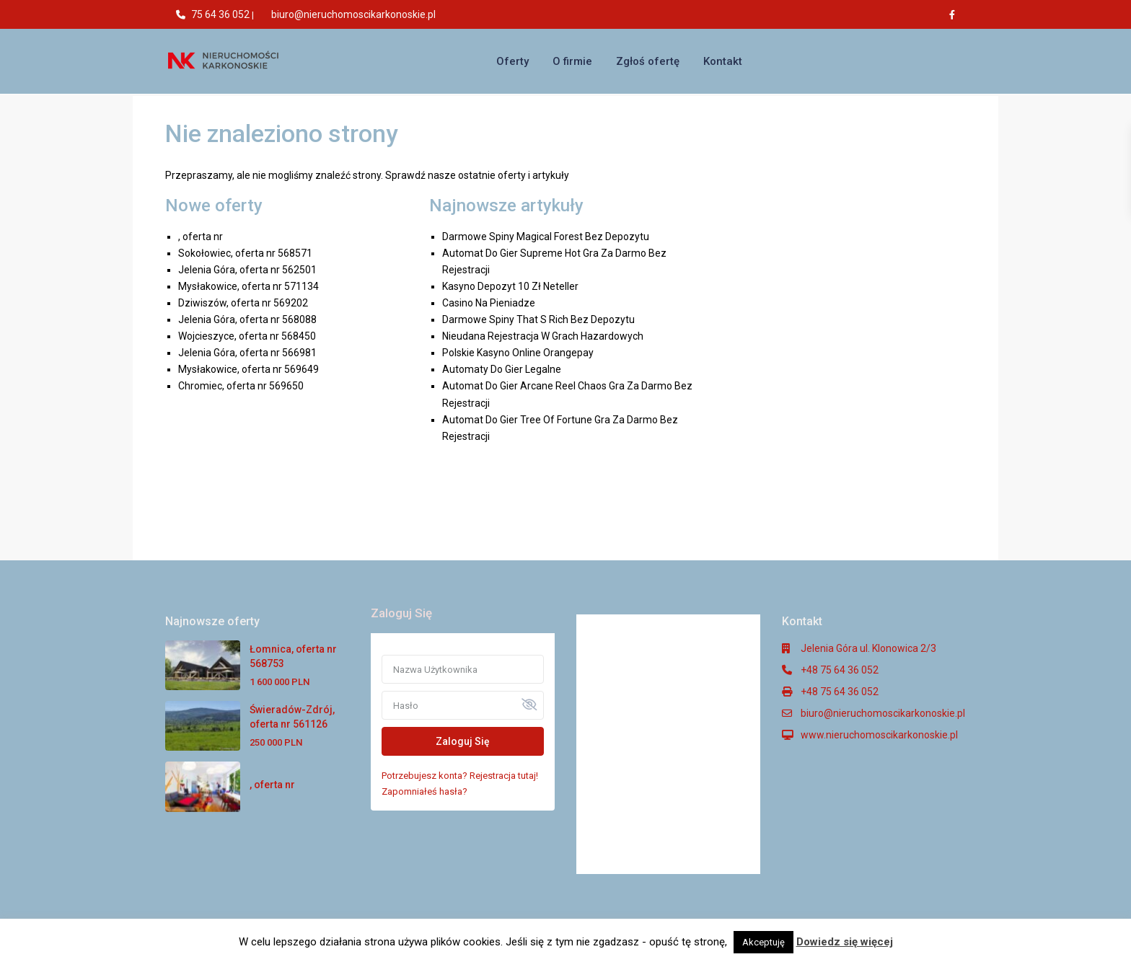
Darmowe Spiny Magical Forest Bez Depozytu (545, 236)
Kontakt (722, 61)
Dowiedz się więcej (844, 941)
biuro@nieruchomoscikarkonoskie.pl (353, 14)
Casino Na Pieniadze (488, 303)
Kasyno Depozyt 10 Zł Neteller (510, 286)
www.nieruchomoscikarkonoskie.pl (879, 735)
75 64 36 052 (220, 14)
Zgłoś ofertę (647, 61)
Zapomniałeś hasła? (424, 791)
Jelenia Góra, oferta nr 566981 (247, 352)
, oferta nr (200, 236)
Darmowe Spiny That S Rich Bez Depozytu (538, 319)
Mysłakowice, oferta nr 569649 (248, 369)
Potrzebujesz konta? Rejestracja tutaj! (460, 775)
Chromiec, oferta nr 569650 (241, 386)
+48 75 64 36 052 (840, 670)
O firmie (572, 61)
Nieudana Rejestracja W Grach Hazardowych (542, 336)
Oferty (512, 61)
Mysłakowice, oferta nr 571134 (248, 286)
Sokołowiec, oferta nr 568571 (245, 253)
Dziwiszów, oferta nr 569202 (243, 303)
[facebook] (956, 14)
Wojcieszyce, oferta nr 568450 (247, 336)
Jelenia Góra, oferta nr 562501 (247, 269)
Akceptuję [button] (763, 942)
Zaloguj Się (463, 741)
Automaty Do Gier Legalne (501, 369)
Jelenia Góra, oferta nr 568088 (247, 319)
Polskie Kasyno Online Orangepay (518, 352)
